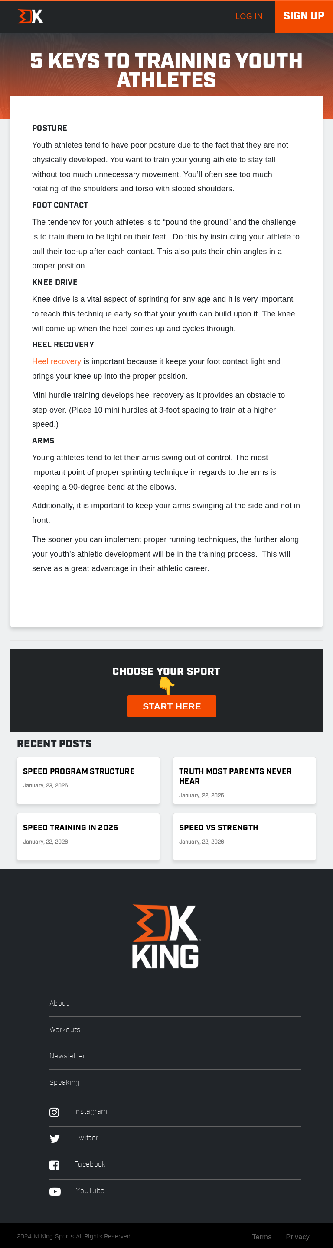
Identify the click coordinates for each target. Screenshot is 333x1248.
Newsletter (67, 1056)
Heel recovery (56, 361)
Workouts (64, 1030)
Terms (261, 1237)
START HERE (172, 706)
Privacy (298, 1237)
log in (249, 16)
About (59, 1004)
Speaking (64, 1083)
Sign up (304, 16)
